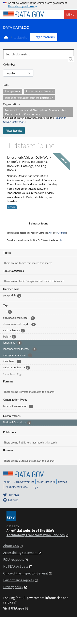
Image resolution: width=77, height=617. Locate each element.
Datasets (20, 37)
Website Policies (46, 482)
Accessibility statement (20, 553)
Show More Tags (12, 374)
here (62, 240)
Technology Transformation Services (35, 535)
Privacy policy (13, 587)
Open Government (24, 482)
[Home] (23, 14)
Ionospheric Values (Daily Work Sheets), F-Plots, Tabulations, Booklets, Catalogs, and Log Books (29, 163)
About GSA (11, 546)
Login (35, 487)
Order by (8, 64)
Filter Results (14, 130)
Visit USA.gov (13, 608)
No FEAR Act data (15, 566)
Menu (70, 14)
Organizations (44, 37)
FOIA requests (13, 559)
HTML (11, 207)
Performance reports (18, 580)
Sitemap (62, 482)
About (7, 482)
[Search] (71, 59)
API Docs (61, 232)
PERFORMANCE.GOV (16, 487)
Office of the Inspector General (25, 573)
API (50, 232)
